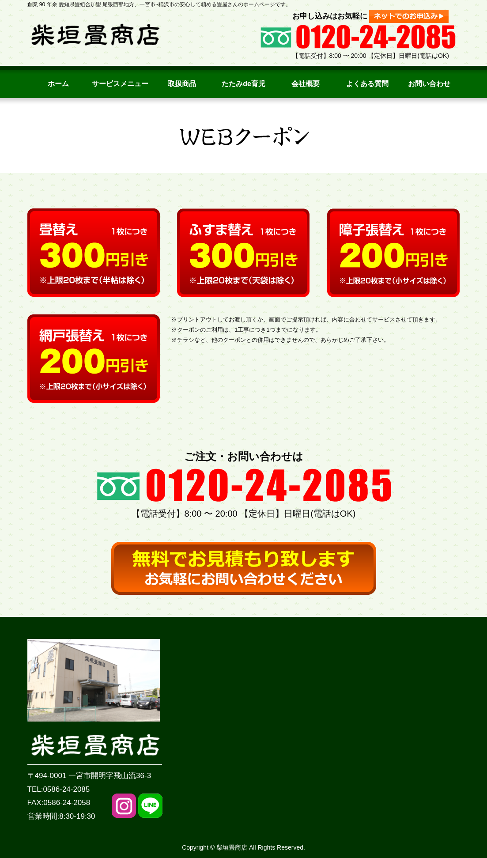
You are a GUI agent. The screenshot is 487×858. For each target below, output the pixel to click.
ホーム (58, 83)
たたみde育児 (243, 83)
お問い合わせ (429, 83)
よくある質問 (367, 83)
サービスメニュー (120, 83)
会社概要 (305, 83)
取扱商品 (182, 83)
